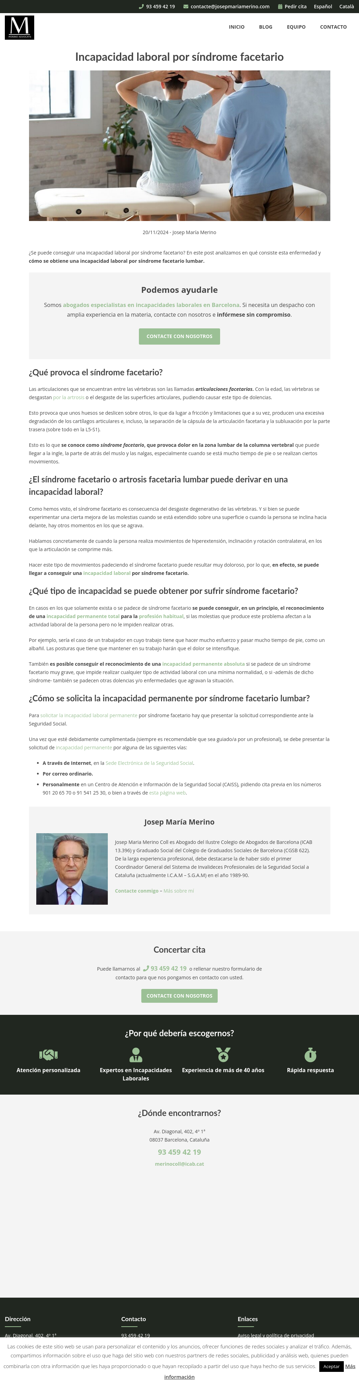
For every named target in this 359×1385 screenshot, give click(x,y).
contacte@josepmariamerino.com (226, 6)
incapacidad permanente (84, 747)
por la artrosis (69, 397)
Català (346, 6)
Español (323, 6)
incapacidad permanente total (83, 616)
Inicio (237, 26)
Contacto (333, 26)
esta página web (167, 792)
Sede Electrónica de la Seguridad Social (149, 763)
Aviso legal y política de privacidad (276, 1335)
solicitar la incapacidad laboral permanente (89, 715)
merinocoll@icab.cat (179, 1164)
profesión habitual (161, 616)
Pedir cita (292, 6)
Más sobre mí (178, 890)
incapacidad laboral (107, 573)
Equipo (296, 26)
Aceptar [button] (331, 1366)
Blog (266, 26)
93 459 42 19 (157, 6)
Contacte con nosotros (179, 336)
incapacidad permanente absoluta (203, 664)
